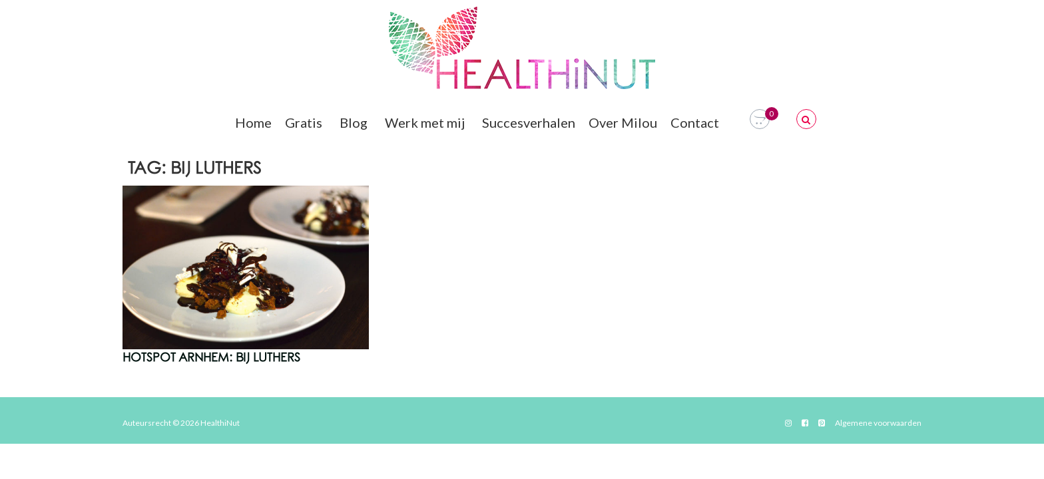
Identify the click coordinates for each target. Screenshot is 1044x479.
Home (253, 122)
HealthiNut (220, 423)
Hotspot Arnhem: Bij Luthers (211, 358)
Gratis (305, 122)
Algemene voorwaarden (878, 423)
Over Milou (623, 122)
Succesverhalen (528, 122)
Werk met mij (427, 122)
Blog (356, 122)
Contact (696, 122)
